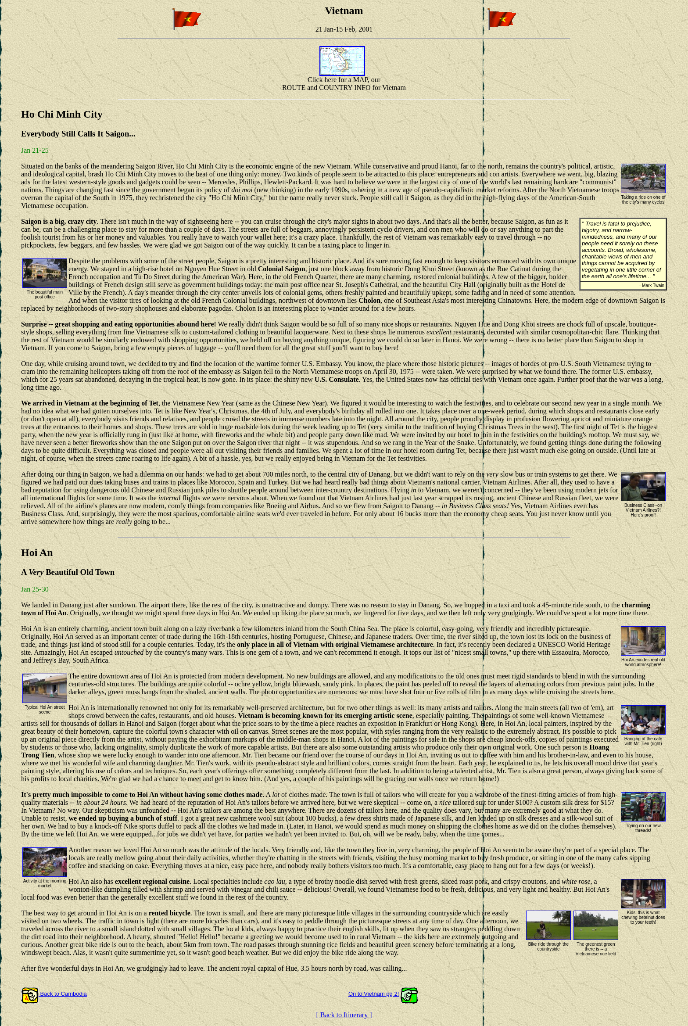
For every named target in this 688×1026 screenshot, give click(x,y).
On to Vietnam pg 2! (373, 993)
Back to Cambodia (54, 993)
